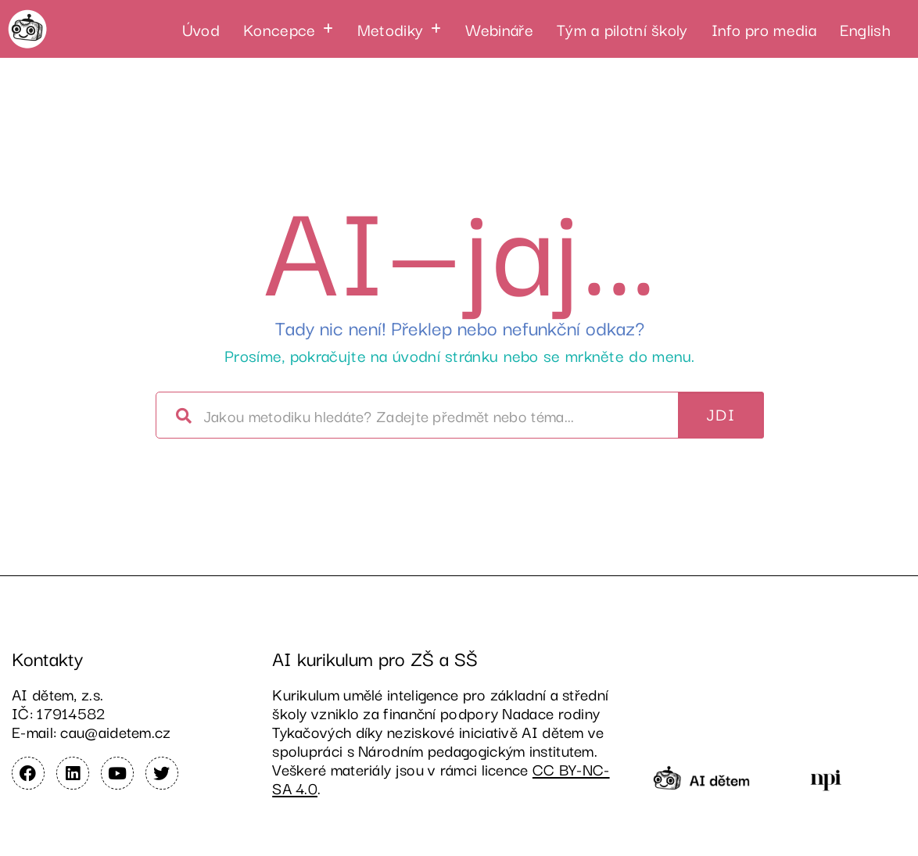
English (865, 28)
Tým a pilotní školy (622, 28)
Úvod (201, 28)
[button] (288, 29)
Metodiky (399, 28)
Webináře (499, 28)
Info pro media (764, 28)
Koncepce (288, 28)
